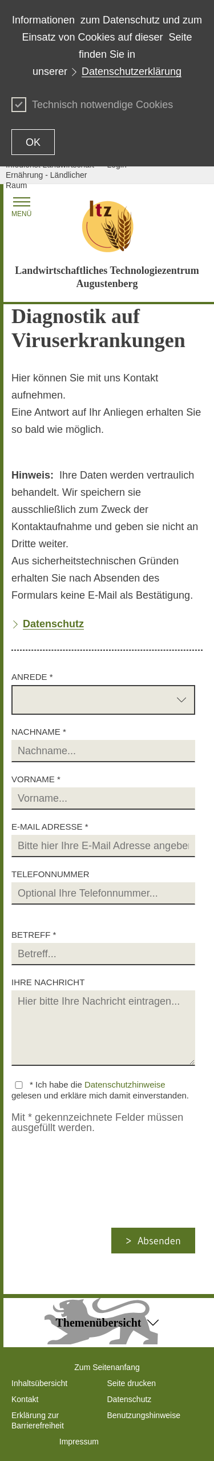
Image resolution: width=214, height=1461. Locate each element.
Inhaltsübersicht (39, 1383)
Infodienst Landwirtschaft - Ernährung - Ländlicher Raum (52, 175)
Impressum (79, 1441)
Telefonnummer (50, 874)
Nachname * (38, 732)
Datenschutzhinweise (124, 1084)
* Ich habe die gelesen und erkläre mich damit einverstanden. (100, 1090)
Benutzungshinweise (143, 1415)
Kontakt (24, 1399)
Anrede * (32, 677)
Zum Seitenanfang (106, 1367)
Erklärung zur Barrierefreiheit (37, 1420)
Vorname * (35, 779)
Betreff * (33, 935)
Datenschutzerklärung (131, 71)
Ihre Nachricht (47, 982)
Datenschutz (129, 1399)
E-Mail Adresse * (49, 826)
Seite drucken (131, 1383)
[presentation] (106, 1205)
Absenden (159, 1241)
